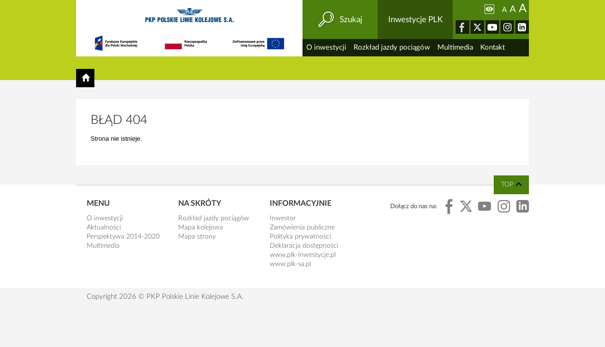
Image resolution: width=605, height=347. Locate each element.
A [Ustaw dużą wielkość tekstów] (522, 8)
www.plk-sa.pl (290, 264)
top (507, 184)
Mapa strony (197, 236)
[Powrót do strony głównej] (85, 78)
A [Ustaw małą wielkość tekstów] (504, 9)
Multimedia (455, 47)
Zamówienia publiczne (302, 227)
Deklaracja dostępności (304, 245)
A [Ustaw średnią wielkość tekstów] (513, 9)
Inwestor (283, 218)
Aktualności (104, 227)
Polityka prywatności (300, 236)
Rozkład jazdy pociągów (392, 47)
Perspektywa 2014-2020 (123, 236)
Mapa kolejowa (200, 227)
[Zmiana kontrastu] (489, 9)
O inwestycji (326, 47)
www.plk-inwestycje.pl (303, 255)
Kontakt (492, 47)
